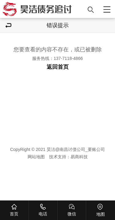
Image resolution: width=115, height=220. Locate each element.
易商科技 (79, 156)
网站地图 (36, 156)
